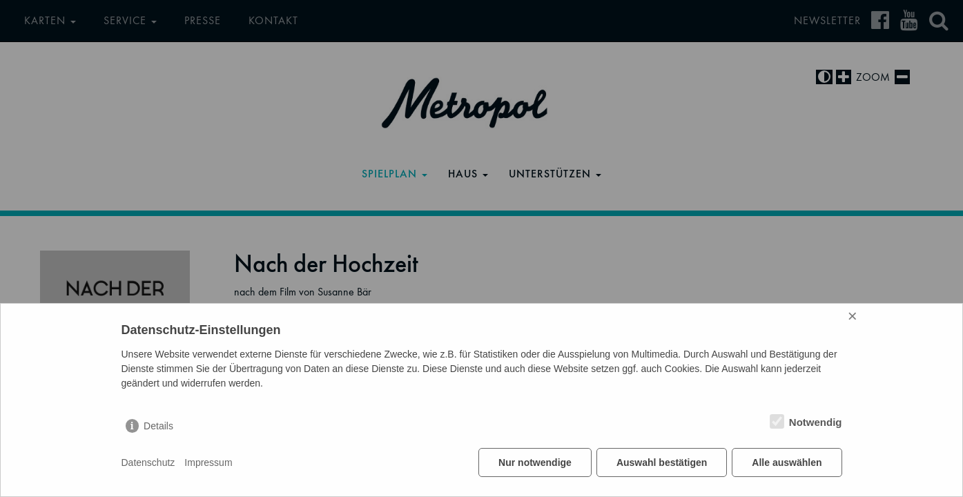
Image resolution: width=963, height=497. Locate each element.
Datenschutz (148, 462)
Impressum (208, 462)
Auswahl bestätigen (661, 462)
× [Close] (852, 315)
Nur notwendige (535, 462)
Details (158, 425)
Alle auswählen (786, 462)
